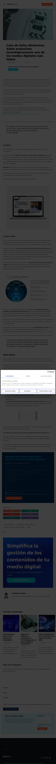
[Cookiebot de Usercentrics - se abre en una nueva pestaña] (48, 372)
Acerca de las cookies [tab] (46, 376)
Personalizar (28, 390)
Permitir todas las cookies (45, 390)
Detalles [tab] (28, 376)
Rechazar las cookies (10, 390)
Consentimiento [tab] (10, 376)
